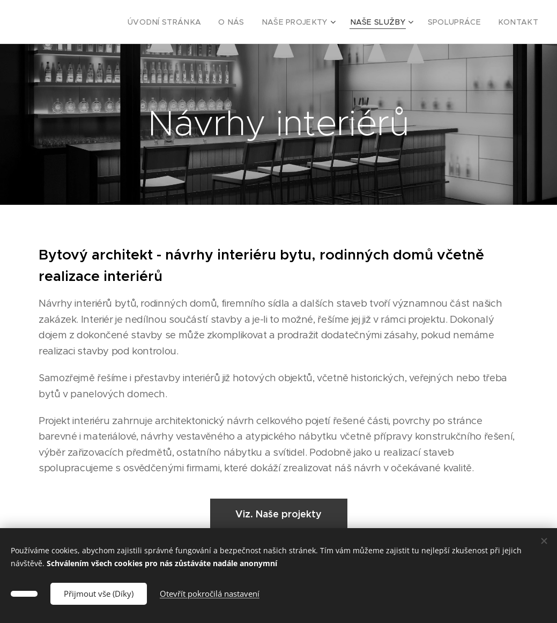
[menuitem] (193, 22)
